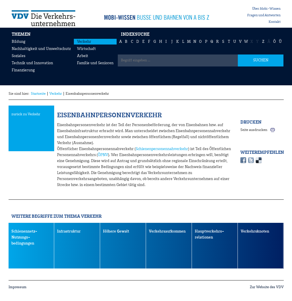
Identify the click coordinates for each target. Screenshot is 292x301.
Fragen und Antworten (264, 15)
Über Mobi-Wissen (266, 9)
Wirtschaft (86, 49)
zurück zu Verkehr (25, 114)
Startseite (38, 94)
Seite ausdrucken (253, 130)
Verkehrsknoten (255, 231)
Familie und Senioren (95, 63)
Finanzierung (23, 70)
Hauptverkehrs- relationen (209, 234)
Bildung (18, 42)
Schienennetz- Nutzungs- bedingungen (24, 237)
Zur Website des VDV (267, 287)
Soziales (18, 56)
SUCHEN (260, 60)
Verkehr (84, 42)
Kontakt (275, 22)
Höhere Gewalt (116, 231)
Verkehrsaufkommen (167, 231)
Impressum (18, 287)
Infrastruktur (69, 231)
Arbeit (82, 56)
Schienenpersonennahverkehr (162, 149)
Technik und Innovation (32, 63)
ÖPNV (103, 155)
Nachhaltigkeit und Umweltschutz (41, 49)
